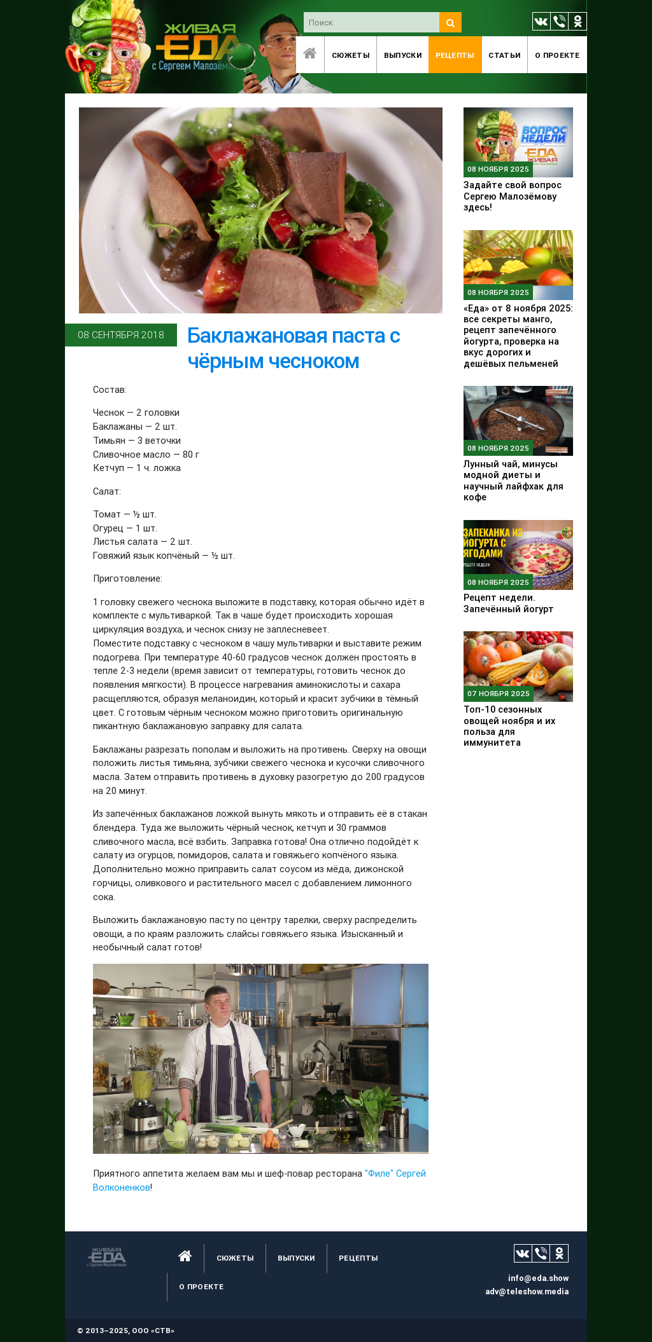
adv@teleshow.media (527, 1291)
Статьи (504, 55)
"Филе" (379, 1173)
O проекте (557, 55)
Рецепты (455, 55)
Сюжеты (350, 55)
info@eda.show (538, 1278)
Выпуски (403, 55)
